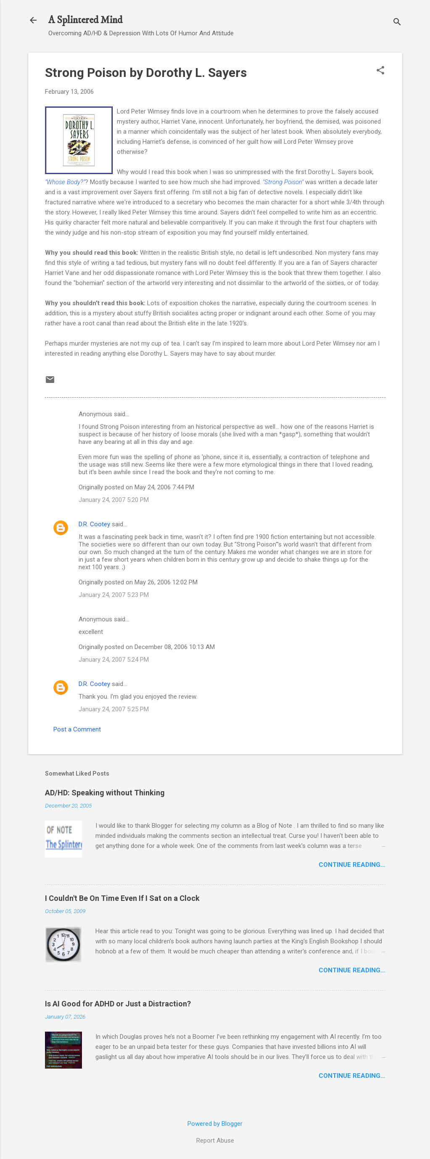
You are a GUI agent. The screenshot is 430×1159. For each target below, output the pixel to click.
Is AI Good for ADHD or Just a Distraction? (118, 1003)
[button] (380, 71)
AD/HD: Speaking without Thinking (105, 792)
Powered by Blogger (215, 1123)
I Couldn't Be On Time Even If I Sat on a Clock (122, 898)
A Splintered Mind (85, 20)
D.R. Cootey (94, 524)
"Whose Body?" (65, 182)
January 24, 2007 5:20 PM (114, 500)
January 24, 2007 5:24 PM (114, 659)
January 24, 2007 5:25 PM (114, 709)
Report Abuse (215, 1140)
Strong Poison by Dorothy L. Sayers (146, 72)
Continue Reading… (352, 865)
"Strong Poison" (283, 182)
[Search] (397, 23)
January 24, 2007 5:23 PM (114, 595)
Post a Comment (77, 729)
